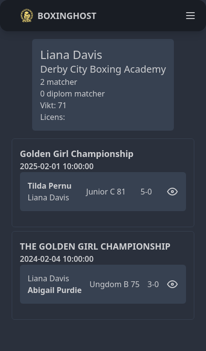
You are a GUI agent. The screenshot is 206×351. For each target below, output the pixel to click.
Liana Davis (48, 197)
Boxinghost (58, 15)
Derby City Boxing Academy (103, 69)
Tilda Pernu (50, 185)
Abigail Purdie (55, 290)
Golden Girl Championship (76, 153)
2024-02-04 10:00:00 (57, 259)
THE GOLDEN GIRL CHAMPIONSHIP (95, 246)
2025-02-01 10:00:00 (57, 166)
